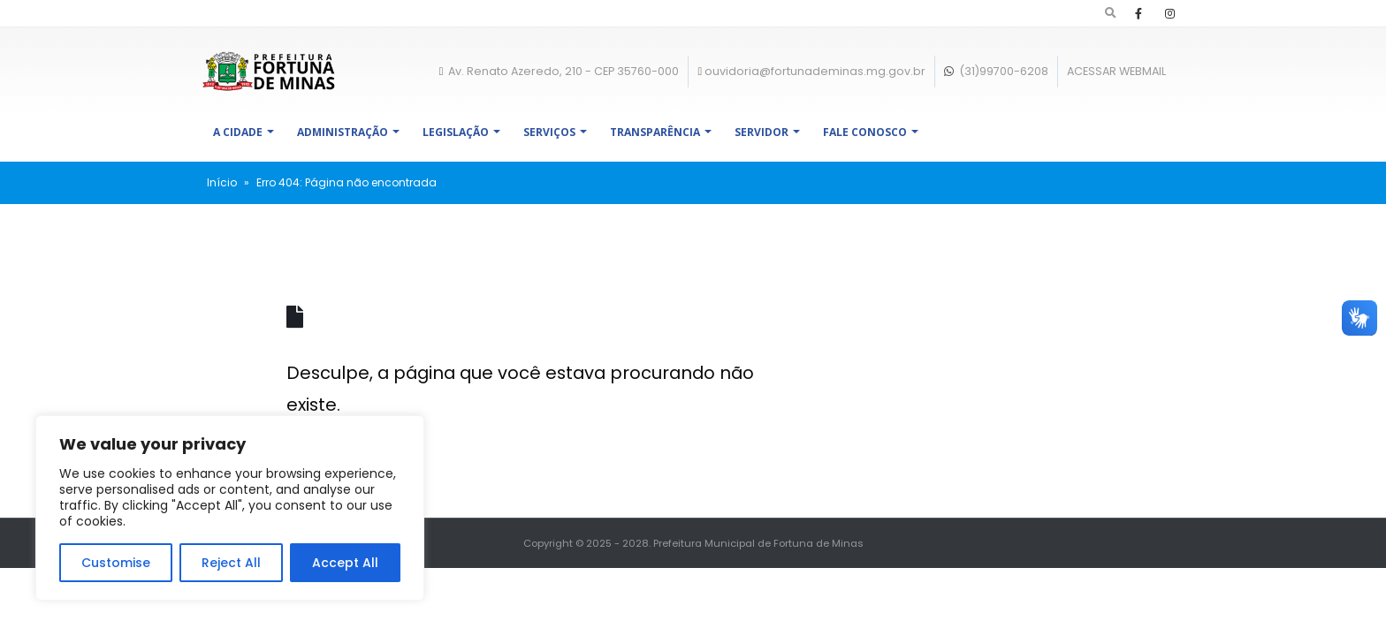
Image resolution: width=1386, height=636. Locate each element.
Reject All (231, 563)
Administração (342, 132)
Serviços (549, 132)
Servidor (761, 132)
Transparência (655, 132)
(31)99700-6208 (996, 71)
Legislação (456, 132)
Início (222, 182)
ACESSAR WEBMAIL (1116, 71)
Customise (115, 563)
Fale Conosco (865, 132)
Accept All (345, 563)
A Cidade (238, 132)
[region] (229, 508)
